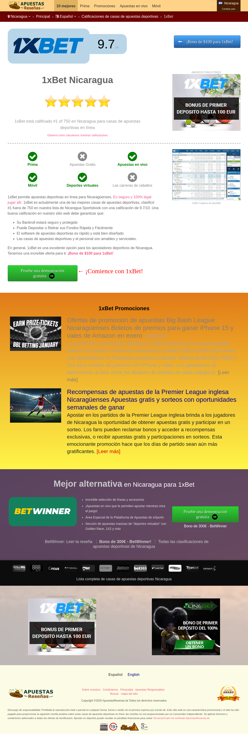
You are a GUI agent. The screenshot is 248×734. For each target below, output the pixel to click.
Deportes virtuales (82, 185)
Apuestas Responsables (150, 689)
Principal (43, 16)
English (133, 675)
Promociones (104, 6)
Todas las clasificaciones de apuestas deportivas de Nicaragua (151, 566)
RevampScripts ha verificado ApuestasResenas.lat (181, 718)
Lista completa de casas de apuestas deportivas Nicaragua (124, 579)
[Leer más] (108, 451)
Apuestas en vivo (134, 6)
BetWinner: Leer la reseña (68, 563)
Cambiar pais (228, 9)
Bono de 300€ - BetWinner (228, 521)
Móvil (156, 6)
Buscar (114, 693)
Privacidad (126, 689)
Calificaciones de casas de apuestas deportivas (120, 16)
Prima (85, 6)
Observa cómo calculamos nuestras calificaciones (77, 135)
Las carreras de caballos (132, 185)
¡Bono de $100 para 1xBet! (209, 41)
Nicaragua (19, 16)
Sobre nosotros (91, 689)
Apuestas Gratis (82, 164)
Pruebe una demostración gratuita (42, 273)
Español (65, 16)
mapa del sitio (129, 693)
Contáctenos (110, 689)
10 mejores (65, 6)
